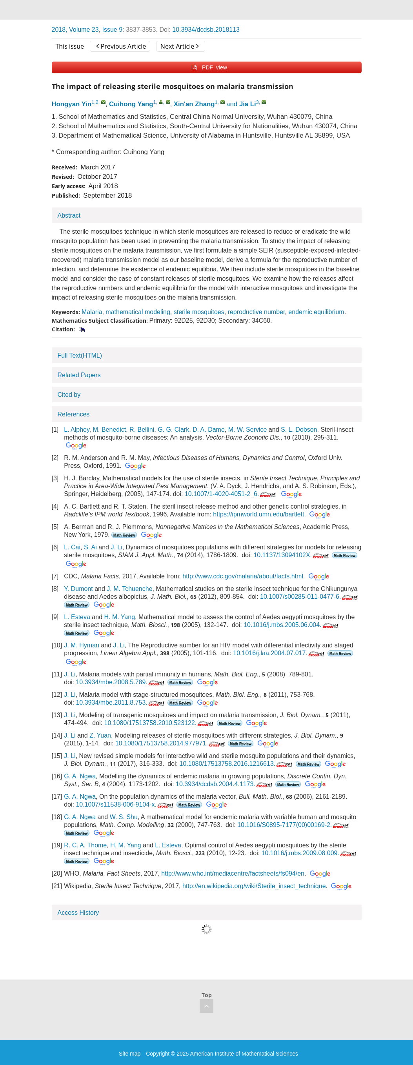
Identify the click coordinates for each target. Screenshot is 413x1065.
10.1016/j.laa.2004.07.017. (279, 653)
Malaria (92, 312)
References (74, 414)
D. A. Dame (209, 429)
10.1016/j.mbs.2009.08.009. (310, 853)
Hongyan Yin (72, 104)
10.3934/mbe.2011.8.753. (121, 702)
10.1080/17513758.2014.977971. (170, 743)
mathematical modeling (138, 312)
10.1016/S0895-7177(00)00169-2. (293, 824)
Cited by (69, 394)
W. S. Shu (124, 817)
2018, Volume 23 (75, 29)
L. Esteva (77, 617)
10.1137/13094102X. (291, 555)
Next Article (179, 46)
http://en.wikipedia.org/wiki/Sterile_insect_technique (254, 886)
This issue (70, 46)
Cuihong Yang (131, 104)
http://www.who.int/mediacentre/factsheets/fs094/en (232, 873)
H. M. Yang (119, 617)
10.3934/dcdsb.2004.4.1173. (225, 784)
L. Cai (72, 547)
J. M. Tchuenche (129, 588)
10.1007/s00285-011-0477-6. (309, 596)
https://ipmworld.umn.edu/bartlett (258, 514)
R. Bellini (141, 429)
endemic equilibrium (316, 312)
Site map (129, 1053)
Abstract (69, 215)
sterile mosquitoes (199, 312)
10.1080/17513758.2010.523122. (159, 723)
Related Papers (79, 375)
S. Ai (90, 547)
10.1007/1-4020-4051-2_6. (231, 494)
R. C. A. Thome (85, 845)
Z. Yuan (100, 735)
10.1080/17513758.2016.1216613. (237, 763)
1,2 (94, 102)
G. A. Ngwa (80, 776)
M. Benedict (109, 429)
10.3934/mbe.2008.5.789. (121, 682)
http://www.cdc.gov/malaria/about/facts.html (242, 576)
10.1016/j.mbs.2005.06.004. (292, 625)
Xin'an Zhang (194, 104)
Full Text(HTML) (80, 355)
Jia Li (247, 104)
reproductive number (256, 312)
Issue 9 (112, 29)
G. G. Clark (173, 429)
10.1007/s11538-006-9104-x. (125, 804)
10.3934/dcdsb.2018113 (206, 29)
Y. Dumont (78, 588)
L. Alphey (76, 429)
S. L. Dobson (299, 429)
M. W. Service (247, 429)
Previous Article (121, 46)
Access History (78, 912)
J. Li (116, 547)
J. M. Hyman (81, 645)
